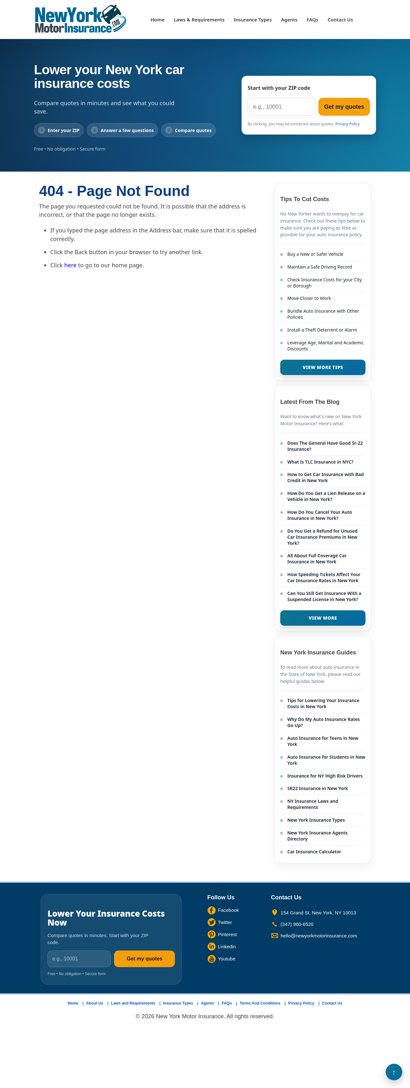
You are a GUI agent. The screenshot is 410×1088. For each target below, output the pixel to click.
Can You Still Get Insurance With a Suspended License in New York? (324, 596)
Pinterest (227, 934)
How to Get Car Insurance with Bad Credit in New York (325, 477)
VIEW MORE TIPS (323, 367)
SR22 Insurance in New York (317, 788)
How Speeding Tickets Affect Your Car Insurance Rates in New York (323, 577)
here (70, 265)
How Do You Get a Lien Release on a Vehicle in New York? (326, 496)
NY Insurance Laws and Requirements (312, 804)
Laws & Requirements (199, 19)
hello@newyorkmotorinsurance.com (319, 935)
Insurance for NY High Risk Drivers (325, 776)
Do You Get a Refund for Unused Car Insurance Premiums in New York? (322, 537)
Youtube (226, 958)
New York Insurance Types (316, 820)
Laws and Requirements (133, 1003)
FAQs (312, 19)
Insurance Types (253, 19)
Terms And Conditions (260, 1003)
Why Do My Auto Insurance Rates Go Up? (323, 722)
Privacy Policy (347, 124)
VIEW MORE (323, 618)
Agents (289, 19)
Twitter (225, 922)
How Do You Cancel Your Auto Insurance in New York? (319, 515)
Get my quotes (344, 107)
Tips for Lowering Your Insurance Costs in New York (323, 703)
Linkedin (227, 946)
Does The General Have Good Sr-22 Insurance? (325, 446)
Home (158, 19)
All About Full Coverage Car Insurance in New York (317, 558)
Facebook (228, 910)
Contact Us (340, 19)
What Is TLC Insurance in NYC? (320, 462)
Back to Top (394, 1072)
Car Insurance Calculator (314, 852)
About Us (94, 1003)
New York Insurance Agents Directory (317, 836)
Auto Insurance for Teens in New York (322, 741)
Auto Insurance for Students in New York (326, 760)
